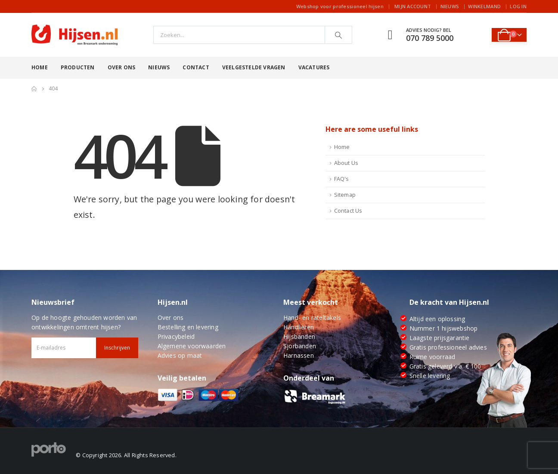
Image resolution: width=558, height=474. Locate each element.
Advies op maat (180, 355)
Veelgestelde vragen (253, 67)
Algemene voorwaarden (192, 346)
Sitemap (345, 194)
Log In (518, 6)
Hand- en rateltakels (312, 317)
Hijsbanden (299, 336)
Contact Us (348, 210)
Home (39, 67)
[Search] (338, 34)
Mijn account (412, 6)
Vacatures (314, 67)
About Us (346, 163)
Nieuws (449, 6)
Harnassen (298, 355)
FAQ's (341, 179)
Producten (78, 67)
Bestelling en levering (188, 327)
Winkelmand (484, 6)
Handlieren (298, 327)
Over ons (122, 67)
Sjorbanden (299, 346)
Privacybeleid (176, 336)
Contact (196, 67)
